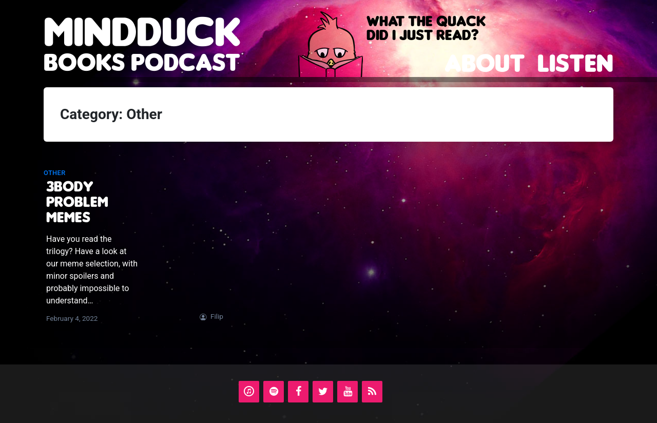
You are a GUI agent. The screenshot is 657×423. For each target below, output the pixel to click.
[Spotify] (273, 391)
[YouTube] (347, 391)
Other (55, 173)
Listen (575, 63)
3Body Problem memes (77, 201)
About (485, 63)
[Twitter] (323, 391)
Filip (216, 316)
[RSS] (372, 391)
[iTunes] (249, 391)
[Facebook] (298, 391)
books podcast (142, 49)
